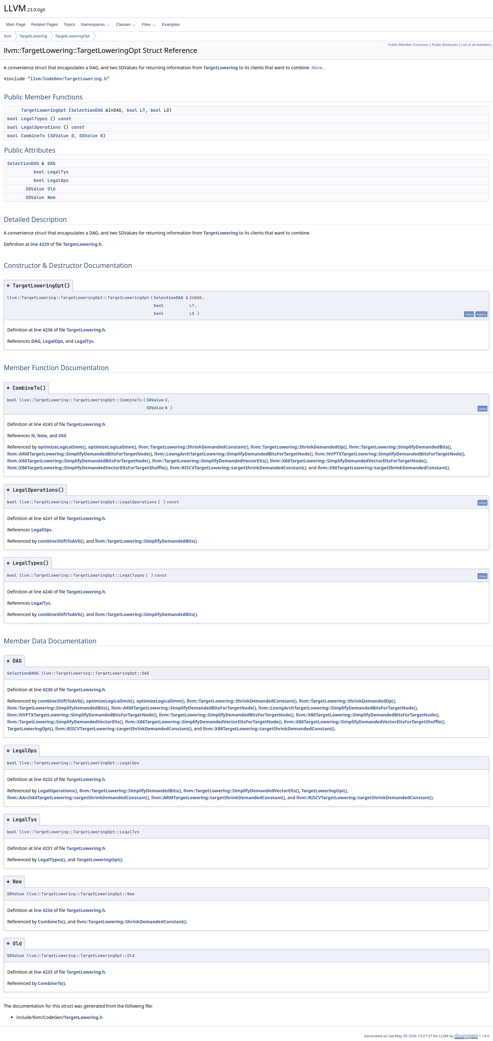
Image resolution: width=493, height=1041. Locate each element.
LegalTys (58, 172)
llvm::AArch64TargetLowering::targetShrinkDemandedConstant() (78, 798)
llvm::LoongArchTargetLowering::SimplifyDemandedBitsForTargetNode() (233, 454)
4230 (47, 690)
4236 (47, 330)
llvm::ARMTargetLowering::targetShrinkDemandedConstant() (218, 798)
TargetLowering (33, 36)
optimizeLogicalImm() (62, 447)
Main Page (15, 24)
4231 (47, 848)
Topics (69, 24)
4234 (47, 910)
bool (132, 110)
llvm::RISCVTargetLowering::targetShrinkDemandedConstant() (238, 468)
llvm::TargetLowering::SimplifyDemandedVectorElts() (210, 461)
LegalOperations (41, 127)
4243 (47, 424)
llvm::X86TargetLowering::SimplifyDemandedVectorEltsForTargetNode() (348, 461)
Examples (171, 24)
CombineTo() (51, 922)
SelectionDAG (87, 110)
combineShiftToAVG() (61, 541)
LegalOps (58, 180)
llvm (7, 36)
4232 (47, 779)
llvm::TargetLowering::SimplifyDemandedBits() (400, 447)
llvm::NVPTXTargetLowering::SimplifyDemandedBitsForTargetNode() (389, 454)
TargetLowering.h (82, 244)
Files (148, 24)
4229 (44, 244)
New (51, 197)
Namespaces (95, 24)
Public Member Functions (408, 44)
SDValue (59, 136)
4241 (47, 518)
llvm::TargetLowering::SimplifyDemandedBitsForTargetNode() (226, 715)
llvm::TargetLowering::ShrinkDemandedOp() (299, 447)
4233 (47, 972)
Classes (126, 24)
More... (319, 68)
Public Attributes (445, 44)
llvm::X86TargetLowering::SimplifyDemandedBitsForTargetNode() (78, 461)
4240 (47, 592)
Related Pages (44, 24)
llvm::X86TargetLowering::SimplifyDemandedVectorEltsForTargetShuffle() (87, 468)
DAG (51, 163)
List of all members (476, 44)
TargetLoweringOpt (72, 36)
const (64, 119)
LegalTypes (34, 119)
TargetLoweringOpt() (30, 729)
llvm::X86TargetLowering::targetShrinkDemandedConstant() (383, 468)
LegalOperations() (57, 791)
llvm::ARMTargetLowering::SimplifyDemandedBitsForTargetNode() (79, 454)
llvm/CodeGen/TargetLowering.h (68, 79)
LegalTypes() (51, 860)
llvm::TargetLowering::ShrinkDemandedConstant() (193, 447)
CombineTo (33, 136)
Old (51, 189)
